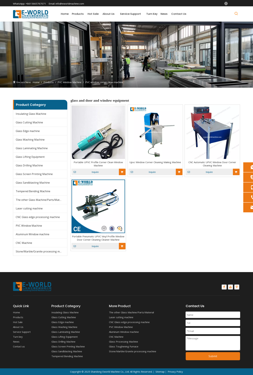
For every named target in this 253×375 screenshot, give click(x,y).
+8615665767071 (36, 3)
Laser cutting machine (29, 208)
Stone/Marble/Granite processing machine (41, 251)
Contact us (19, 346)
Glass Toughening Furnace (123, 346)
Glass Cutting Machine (29, 122)
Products (18, 317)
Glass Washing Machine (30, 139)
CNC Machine (24, 243)
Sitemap (160, 371)
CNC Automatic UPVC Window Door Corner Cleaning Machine (212, 164)
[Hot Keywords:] (236, 14)
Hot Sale (18, 322)
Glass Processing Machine (123, 341)
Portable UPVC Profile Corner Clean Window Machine (98, 164)
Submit (213, 356)
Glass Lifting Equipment (30, 157)
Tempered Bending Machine (33, 191)
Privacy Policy (175, 371)
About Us (18, 327)
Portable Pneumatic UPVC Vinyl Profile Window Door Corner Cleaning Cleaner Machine (98, 238)
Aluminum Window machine (32, 234)
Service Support (22, 331)
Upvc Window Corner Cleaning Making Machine (155, 162)
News (16, 341)
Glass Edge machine (28, 131)
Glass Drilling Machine (29, 165)
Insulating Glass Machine (31, 114)
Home (16, 312)
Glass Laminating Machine (32, 148)
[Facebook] (224, 287)
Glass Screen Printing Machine (34, 174)
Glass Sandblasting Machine (33, 182)
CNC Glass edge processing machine (38, 217)
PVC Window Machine (29, 225)
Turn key (18, 336)
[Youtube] (230, 287)
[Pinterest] (236, 287)
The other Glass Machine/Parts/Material (40, 200)
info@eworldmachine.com (70, 3)
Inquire (85, 172)
